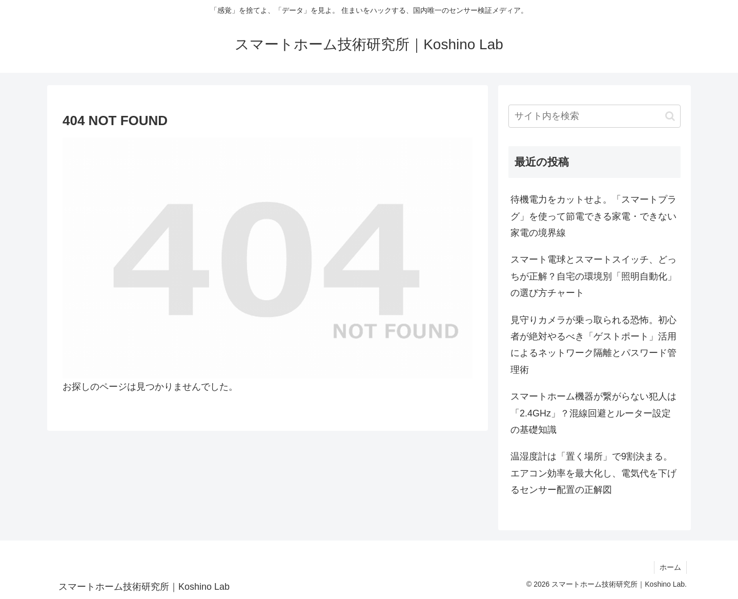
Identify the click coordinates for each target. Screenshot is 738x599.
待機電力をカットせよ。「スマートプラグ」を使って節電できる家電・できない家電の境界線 (593, 216)
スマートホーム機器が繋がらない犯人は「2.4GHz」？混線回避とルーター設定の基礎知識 (593, 413)
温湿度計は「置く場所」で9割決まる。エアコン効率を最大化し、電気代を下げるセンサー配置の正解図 (593, 473)
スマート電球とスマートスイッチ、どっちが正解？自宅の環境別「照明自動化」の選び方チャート (593, 276)
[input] (594, 116)
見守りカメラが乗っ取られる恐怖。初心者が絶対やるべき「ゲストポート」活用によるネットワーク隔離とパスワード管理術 (593, 345)
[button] (670, 116)
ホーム (670, 567)
